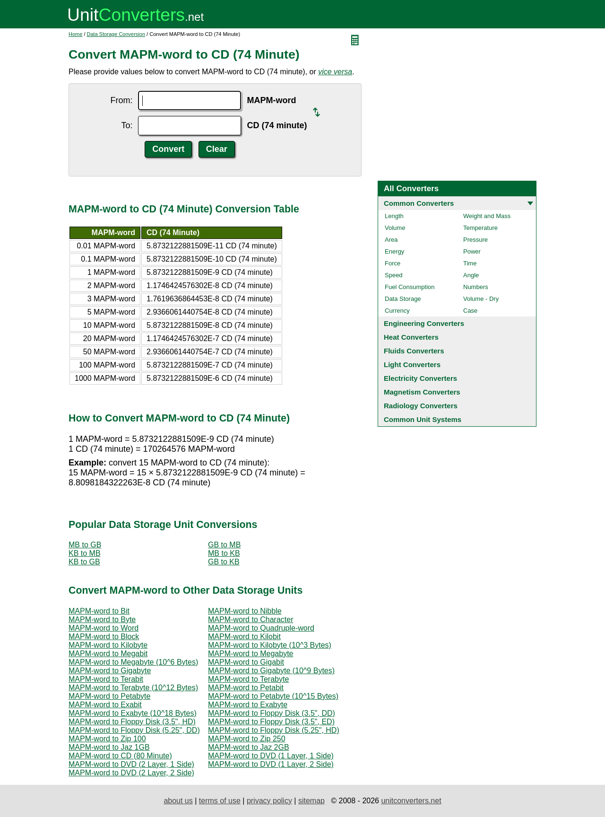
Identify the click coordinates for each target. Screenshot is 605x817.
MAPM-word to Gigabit (246, 662)
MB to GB (85, 545)
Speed (394, 275)
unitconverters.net (411, 801)
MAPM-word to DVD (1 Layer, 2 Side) (271, 764)
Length (394, 216)
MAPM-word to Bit (99, 611)
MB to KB (224, 553)
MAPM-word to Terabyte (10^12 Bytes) (133, 688)
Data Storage (403, 298)
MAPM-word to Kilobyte (108, 645)
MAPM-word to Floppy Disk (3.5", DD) (271, 713)
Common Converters (419, 203)
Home (75, 34)
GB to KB (224, 562)
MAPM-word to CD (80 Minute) (120, 756)
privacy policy (269, 801)
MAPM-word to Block (104, 637)
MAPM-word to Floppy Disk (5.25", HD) (273, 730)
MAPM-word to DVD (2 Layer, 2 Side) (131, 773)
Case (470, 310)
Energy (394, 251)
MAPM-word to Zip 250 (246, 739)
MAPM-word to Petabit (246, 688)
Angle (471, 275)
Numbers (475, 286)
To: (126, 125)
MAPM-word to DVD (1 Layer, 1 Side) (271, 756)
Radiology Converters (421, 406)
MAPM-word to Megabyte (251, 654)
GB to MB (224, 545)
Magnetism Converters (422, 392)
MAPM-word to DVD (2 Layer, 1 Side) (131, 764)
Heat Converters (411, 337)
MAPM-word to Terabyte (248, 679)
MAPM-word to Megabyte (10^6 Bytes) (133, 662)
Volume (395, 227)
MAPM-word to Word (103, 628)
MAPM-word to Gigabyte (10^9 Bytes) (271, 671)
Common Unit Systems (422, 419)
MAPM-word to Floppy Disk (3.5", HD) (132, 722)
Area (391, 239)
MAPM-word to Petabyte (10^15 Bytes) (273, 696)
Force (392, 263)
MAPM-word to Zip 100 (107, 739)
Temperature (480, 227)
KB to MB (85, 553)
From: (121, 100)
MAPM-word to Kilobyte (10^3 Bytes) (269, 645)
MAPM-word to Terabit (106, 679)
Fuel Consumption (410, 286)
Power (472, 251)
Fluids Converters (414, 351)
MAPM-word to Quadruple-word (261, 628)
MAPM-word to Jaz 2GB (248, 747)
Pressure (475, 239)
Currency (397, 310)
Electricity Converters (420, 378)
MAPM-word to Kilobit (244, 637)
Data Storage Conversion (116, 34)
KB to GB (84, 562)
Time (469, 263)
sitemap (311, 801)
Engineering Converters (424, 323)
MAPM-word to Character (251, 619)
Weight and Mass (486, 216)
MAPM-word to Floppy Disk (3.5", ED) (271, 722)
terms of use (220, 801)
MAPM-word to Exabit (105, 705)
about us (178, 801)
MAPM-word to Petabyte (109, 696)
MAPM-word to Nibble (245, 611)
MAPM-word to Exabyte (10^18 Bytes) (133, 713)
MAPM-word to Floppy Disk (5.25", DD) (134, 730)
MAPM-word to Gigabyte (110, 671)
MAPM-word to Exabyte (247, 705)
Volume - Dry (481, 298)
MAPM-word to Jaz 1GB (109, 747)
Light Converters (412, 364)
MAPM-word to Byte (102, 619)
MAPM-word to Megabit (108, 654)
